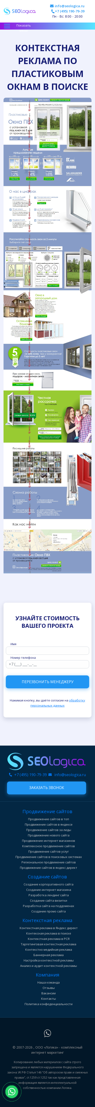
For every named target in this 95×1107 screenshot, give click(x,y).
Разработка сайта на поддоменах (48, 906)
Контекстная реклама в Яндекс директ (49, 928)
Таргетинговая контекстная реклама (48, 944)
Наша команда (48, 982)
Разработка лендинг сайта (49, 895)
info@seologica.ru (69, 6)
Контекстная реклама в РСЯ (48, 939)
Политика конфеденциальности (49, 1004)
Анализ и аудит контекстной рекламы (48, 966)
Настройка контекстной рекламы (49, 960)
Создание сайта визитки (48, 900)
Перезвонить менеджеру (47, 681)
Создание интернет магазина (48, 890)
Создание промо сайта (48, 911)
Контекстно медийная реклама (48, 949)
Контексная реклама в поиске (48, 933)
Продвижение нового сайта (48, 835)
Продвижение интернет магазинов (48, 841)
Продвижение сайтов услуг (48, 851)
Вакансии (48, 993)
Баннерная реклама (48, 955)
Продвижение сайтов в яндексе (49, 824)
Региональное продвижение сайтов (49, 862)
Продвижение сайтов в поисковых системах (48, 857)
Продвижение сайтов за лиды (48, 830)
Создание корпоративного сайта (48, 884)
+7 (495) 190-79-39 (69, 11)
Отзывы (49, 988)
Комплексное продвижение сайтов (48, 846)
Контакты (48, 998)
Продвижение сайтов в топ (48, 819)
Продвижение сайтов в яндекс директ (48, 868)
